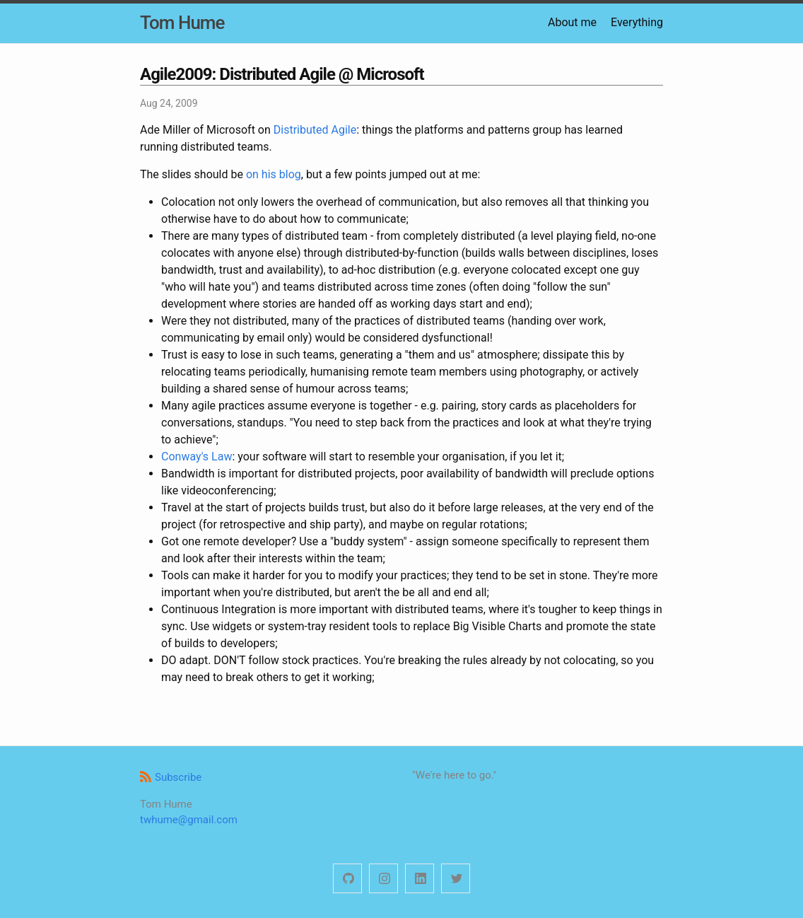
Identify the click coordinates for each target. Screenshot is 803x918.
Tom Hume (182, 22)
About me (572, 22)
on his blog (273, 174)
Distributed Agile (315, 129)
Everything (637, 22)
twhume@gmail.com (189, 819)
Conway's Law (196, 456)
